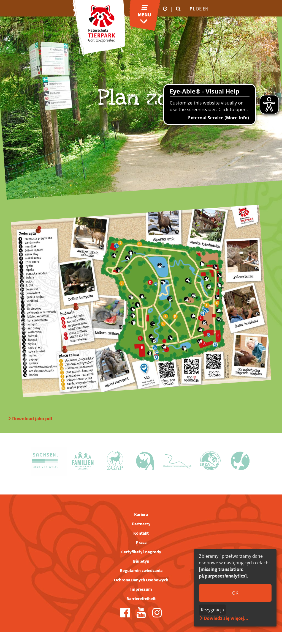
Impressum (141, 589)
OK (235, 593)
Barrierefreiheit (141, 598)
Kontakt (141, 533)
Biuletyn (141, 561)
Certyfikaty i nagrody (141, 551)
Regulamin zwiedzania (141, 570)
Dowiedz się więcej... (226, 618)
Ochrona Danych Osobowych (141, 579)
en (205, 9)
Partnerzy (141, 523)
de (199, 9)
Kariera (141, 514)
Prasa (141, 542)
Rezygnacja (212, 609)
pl (192, 9)
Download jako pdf (32, 418)
